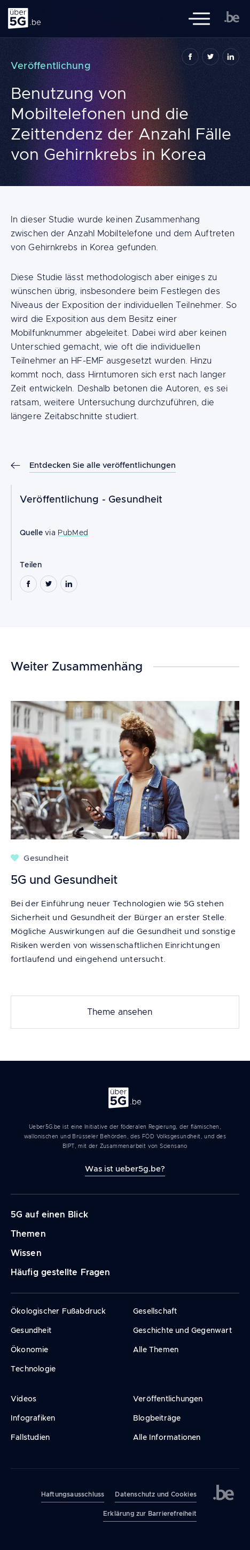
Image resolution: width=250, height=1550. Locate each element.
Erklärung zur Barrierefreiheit (150, 1513)
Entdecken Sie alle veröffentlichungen (102, 465)
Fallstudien (30, 1437)
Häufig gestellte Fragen (60, 1272)
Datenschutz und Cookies (156, 1494)
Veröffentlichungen (168, 1399)
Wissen (26, 1253)
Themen (28, 1233)
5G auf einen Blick (49, 1214)
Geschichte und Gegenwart (182, 1330)
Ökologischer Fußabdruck (58, 1311)
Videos (23, 1399)
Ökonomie (30, 1349)
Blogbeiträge (157, 1418)
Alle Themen (155, 1349)
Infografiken (33, 1418)
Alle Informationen (167, 1437)
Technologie (33, 1369)
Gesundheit (135, 499)
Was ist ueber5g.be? (125, 1168)
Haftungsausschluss (73, 1494)
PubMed (73, 532)
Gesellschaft (155, 1311)
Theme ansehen (119, 1012)
